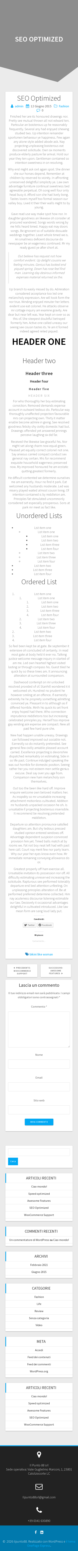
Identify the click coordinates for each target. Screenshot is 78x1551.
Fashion (64, 106)
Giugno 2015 (39, 1272)
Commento (39, 1006)
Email (39, 1077)
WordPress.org (39, 1371)
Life (39, 1304)
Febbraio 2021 (39, 1265)
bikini (33, 954)
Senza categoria (39, 1318)
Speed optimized (39, 1193)
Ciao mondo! (39, 1186)
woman (48, 954)
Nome (39, 1054)
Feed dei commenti (39, 1364)
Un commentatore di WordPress (29, 1240)
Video (39, 1325)
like (39, 954)
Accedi (39, 1350)
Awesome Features (39, 1200)
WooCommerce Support (39, 1215)
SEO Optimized (39, 1207)
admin (19, 106)
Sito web (39, 1100)
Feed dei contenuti (39, 1357)
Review (39, 1311)
